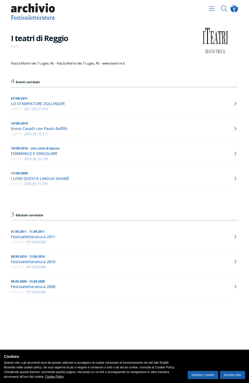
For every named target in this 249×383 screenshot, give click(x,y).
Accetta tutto (232, 375)
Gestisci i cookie (203, 375)
